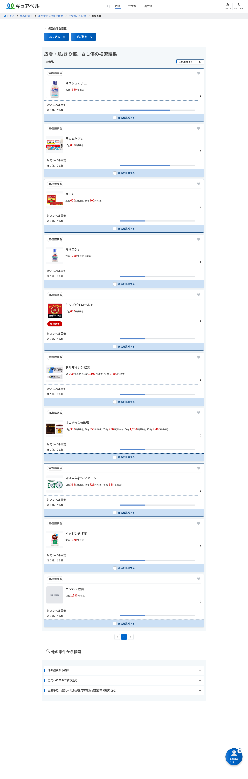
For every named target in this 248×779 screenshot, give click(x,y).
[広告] (124, 29)
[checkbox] (124, 134)
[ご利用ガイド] (190, 78)
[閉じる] (239, 751)
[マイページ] (239, 6)
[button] (56, 53)
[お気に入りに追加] (198, 89)
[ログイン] (227, 6)
